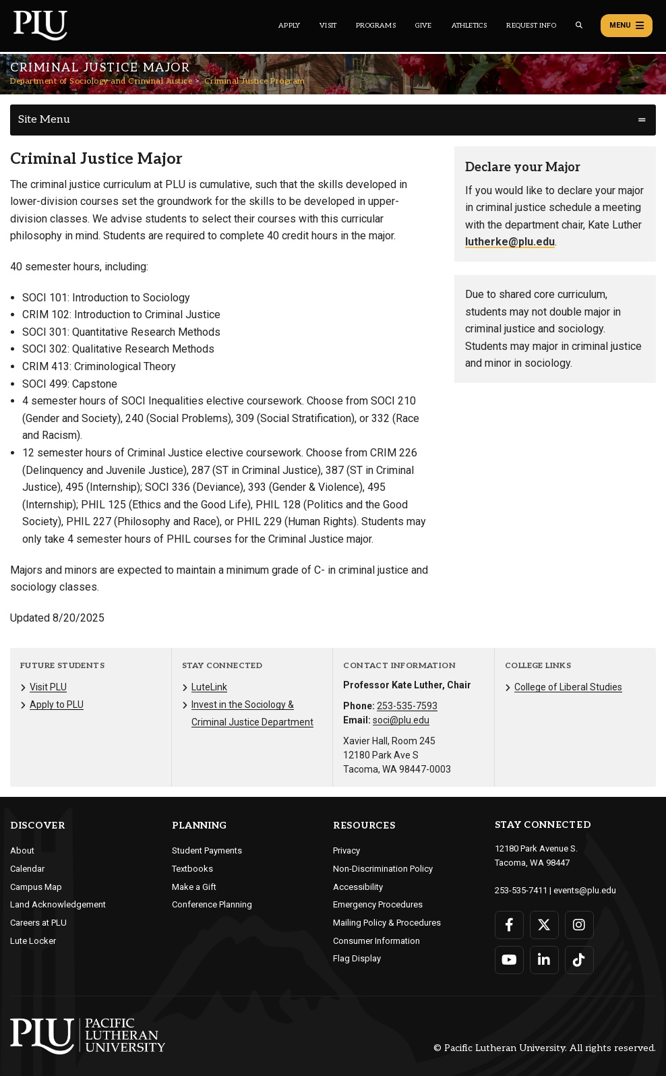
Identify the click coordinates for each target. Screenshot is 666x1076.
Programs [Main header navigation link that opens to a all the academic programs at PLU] (376, 26)
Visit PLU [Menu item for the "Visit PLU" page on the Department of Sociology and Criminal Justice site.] (48, 687)
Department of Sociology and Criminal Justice (101, 81)
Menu (626, 25)
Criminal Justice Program (254, 81)
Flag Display (357, 958)
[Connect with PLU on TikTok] (579, 960)
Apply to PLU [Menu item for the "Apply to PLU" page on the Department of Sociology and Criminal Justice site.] (57, 704)
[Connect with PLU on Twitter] (544, 925)
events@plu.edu (584, 890)
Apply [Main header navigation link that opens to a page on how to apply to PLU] (289, 26)
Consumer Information (376, 941)
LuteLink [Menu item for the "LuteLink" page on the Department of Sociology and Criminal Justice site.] (209, 687)
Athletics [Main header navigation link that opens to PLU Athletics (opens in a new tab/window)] (469, 26)
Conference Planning (212, 904)
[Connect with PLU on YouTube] (509, 960)
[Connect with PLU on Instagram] (579, 925)
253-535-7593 (407, 705)
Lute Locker (33, 941)
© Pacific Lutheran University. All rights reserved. (544, 1048)
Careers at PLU (38, 923)
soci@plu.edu (401, 720)
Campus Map (36, 887)
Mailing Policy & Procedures (387, 923)
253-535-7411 (521, 890)
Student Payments (207, 850)
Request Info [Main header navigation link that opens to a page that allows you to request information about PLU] (530, 26)
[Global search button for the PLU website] (579, 25)
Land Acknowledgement (58, 904)
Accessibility (358, 887)
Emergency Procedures (378, 904)
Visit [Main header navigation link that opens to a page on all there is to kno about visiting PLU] (328, 26)
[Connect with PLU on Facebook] (509, 925)
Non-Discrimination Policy (383, 869)
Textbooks (192, 869)
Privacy (346, 850)
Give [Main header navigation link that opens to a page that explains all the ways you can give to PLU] (423, 26)
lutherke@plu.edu (510, 241)
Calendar (27, 869)
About (22, 850)
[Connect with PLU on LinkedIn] (544, 960)
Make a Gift (194, 887)
